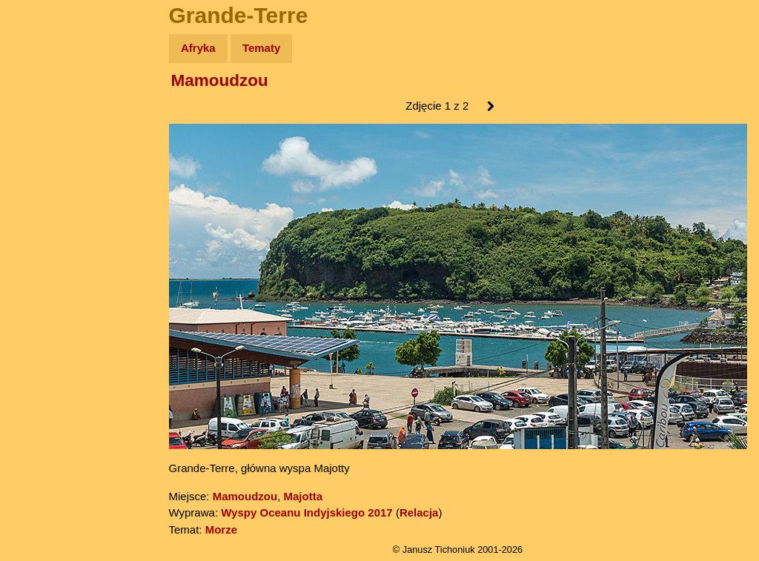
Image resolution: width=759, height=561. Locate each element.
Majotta (303, 496)
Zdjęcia (44, 134)
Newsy (42, 162)
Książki (44, 191)
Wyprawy (49, 105)
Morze (221, 529)
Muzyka (45, 219)
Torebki (44, 305)
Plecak (42, 248)
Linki (38, 276)
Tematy (261, 48)
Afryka (198, 48)
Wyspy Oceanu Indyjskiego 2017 (307, 512)
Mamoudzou (219, 80)
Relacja (419, 512)
